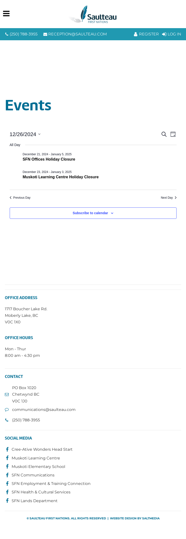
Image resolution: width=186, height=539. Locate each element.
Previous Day (20, 197)
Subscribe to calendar (90, 213)
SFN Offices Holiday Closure (49, 159)
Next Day (168, 197)
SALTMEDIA (151, 518)
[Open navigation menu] (6, 14)
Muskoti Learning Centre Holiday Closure (61, 177)
